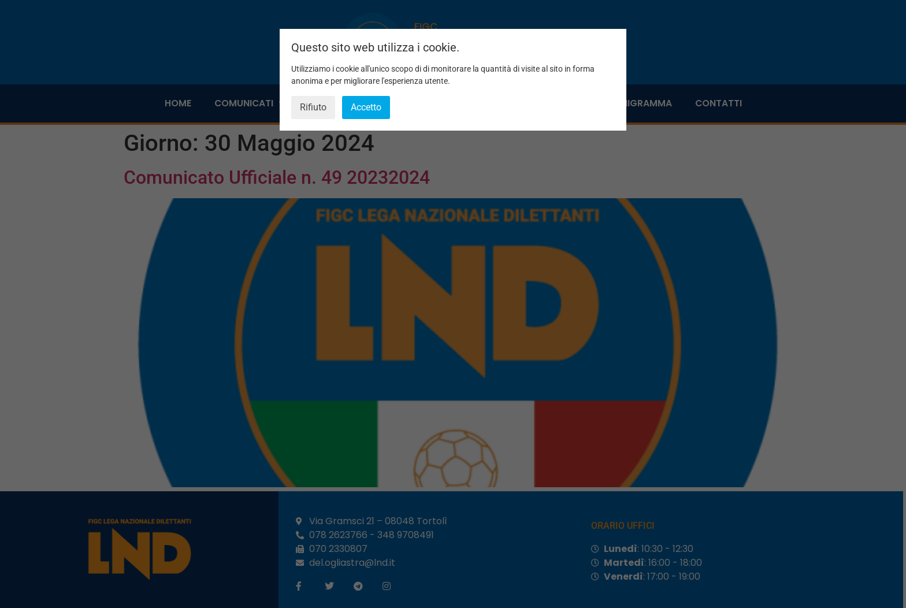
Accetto (366, 107)
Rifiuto (313, 107)
